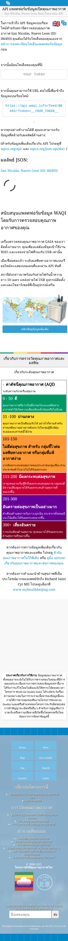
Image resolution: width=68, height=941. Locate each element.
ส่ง (55, 914)
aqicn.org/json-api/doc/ (47, 149)
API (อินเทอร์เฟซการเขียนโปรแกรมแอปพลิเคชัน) (34, 852)
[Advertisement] (34, 636)
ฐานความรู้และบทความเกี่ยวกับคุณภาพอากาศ (34, 816)
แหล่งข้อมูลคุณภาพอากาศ (33, 838)
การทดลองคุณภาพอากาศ (33, 821)
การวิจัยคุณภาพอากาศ (31, 807)
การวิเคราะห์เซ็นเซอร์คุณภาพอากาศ (33, 824)
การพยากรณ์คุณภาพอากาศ (33, 844)
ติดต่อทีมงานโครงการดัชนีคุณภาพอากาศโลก (34, 795)
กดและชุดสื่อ (33, 800)
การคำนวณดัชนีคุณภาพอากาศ (33, 841)
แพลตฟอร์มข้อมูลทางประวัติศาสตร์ (33, 857)
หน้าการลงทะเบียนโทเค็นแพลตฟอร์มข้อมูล (31, 44)
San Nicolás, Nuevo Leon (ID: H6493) (29, 170)
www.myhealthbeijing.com (34, 589)
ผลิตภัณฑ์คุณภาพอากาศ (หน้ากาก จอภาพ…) (33, 848)
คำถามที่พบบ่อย (32, 831)
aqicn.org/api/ (11, 149)
